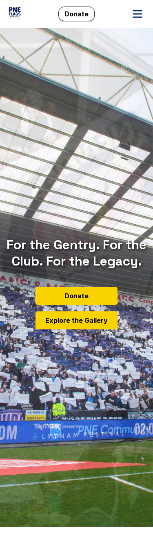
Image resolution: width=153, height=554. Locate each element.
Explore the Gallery (76, 320)
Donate (76, 14)
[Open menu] (137, 14)
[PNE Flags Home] (15, 14)
